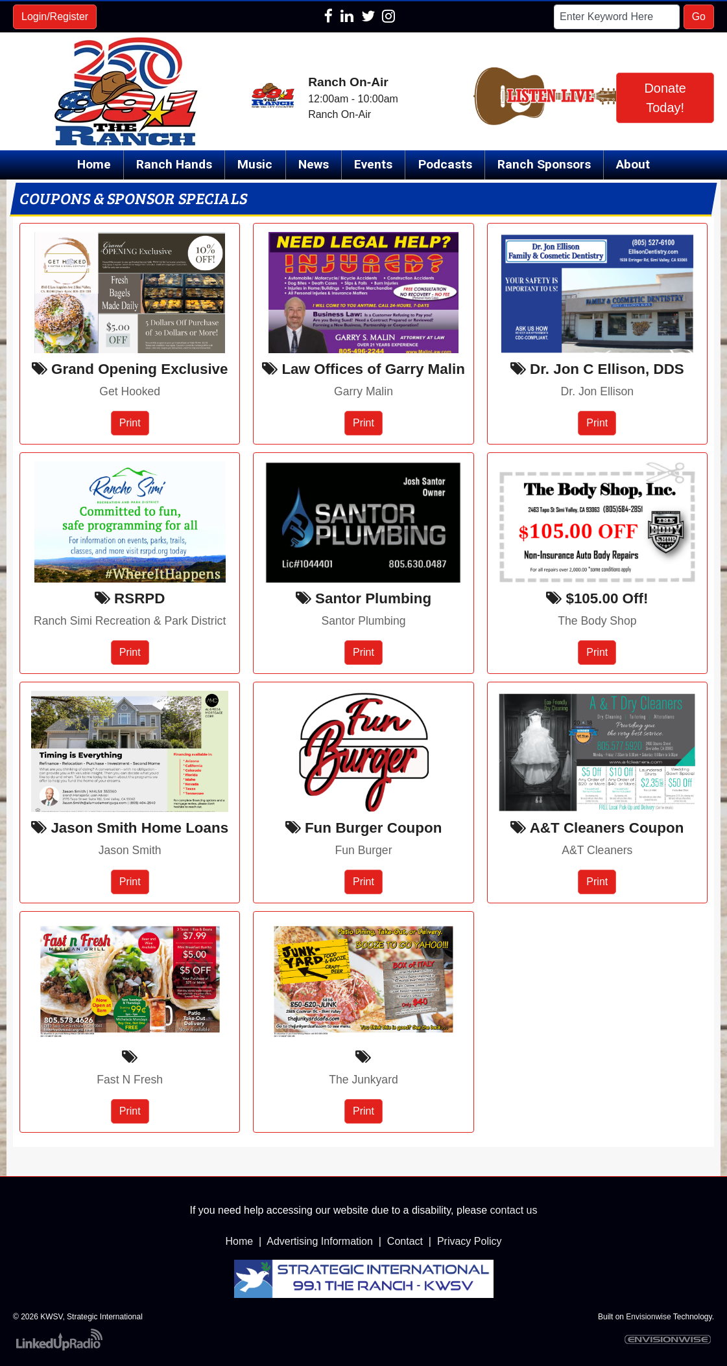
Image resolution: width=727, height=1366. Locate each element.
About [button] (633, 164)
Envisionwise (648, 1316)
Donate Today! (665, 98)
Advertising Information (320, 1241)
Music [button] (254, 164)
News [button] (313, 164)
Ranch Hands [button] (174, 164)
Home (94, 164)
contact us (514, 1210)
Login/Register (54, 16)
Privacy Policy (469, 1241)
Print (130, 422)
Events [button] (373, 164)
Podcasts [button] (445, 164)
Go (699, 16)
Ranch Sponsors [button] (544, 164)
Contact (405, 1241)
